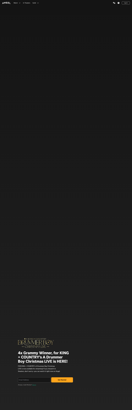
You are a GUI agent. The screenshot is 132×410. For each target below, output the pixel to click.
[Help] (118, 3)
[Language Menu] (114, 3)
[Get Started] (62, 379)
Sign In (34, 385)
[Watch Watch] (17, 3)
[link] (26, 3)
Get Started (62, 380)
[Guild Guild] (36, 3)
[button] (19, 3)
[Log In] (126, 2)
